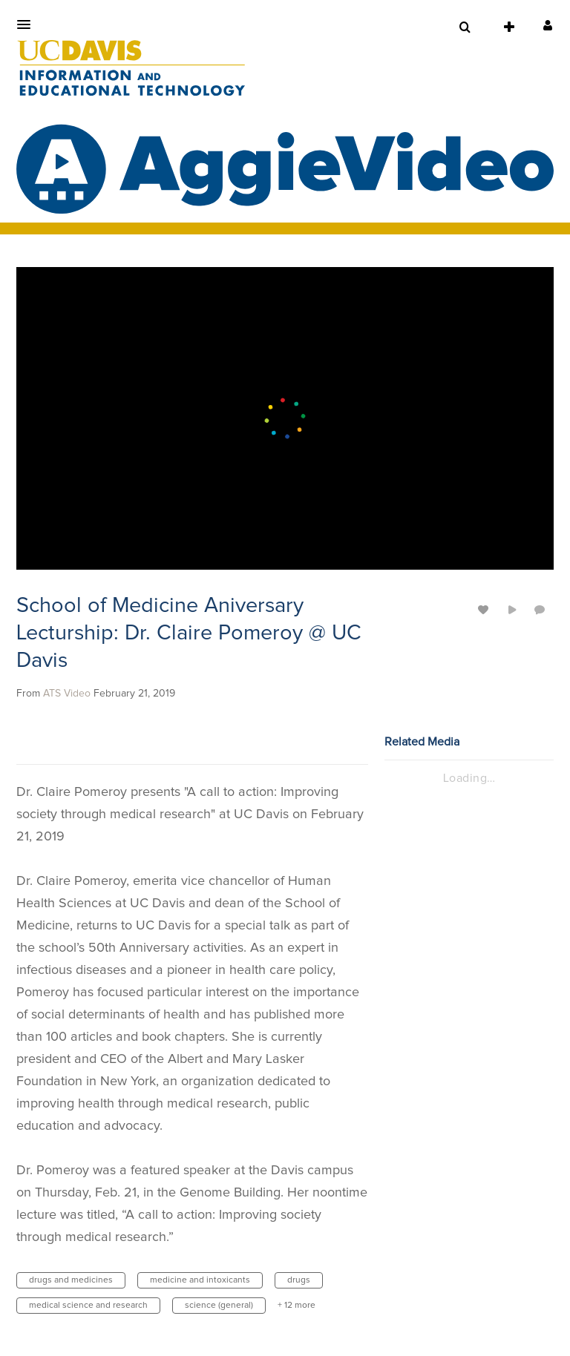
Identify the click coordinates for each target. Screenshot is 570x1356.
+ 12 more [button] (296, 1305)
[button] (28, 24)
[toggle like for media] (485, 609)
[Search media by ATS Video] (67, 693)
